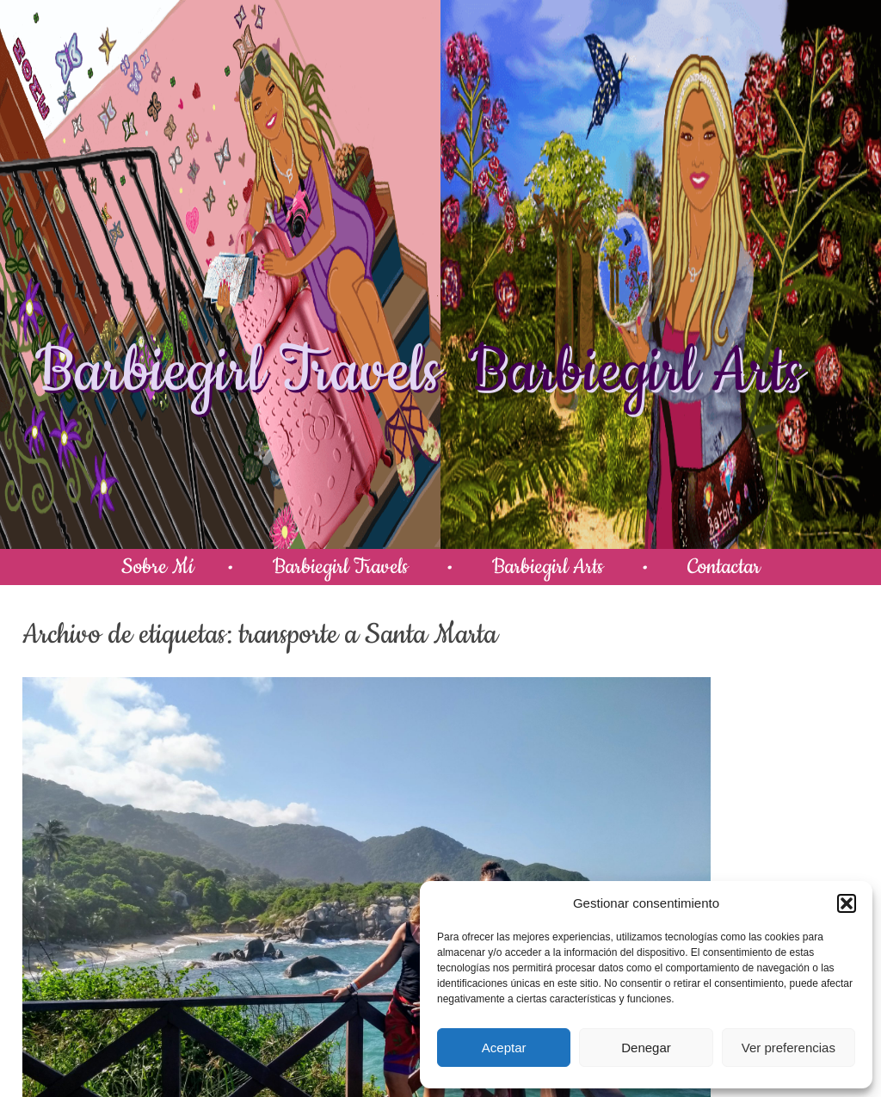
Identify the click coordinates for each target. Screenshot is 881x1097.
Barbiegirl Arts (635, 372)
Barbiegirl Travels (237, 372)
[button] (846, 903)
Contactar (724, 567)
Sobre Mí (157, 567)
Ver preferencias (788, 1047)
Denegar (646, 1047)
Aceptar (504, 1047)
